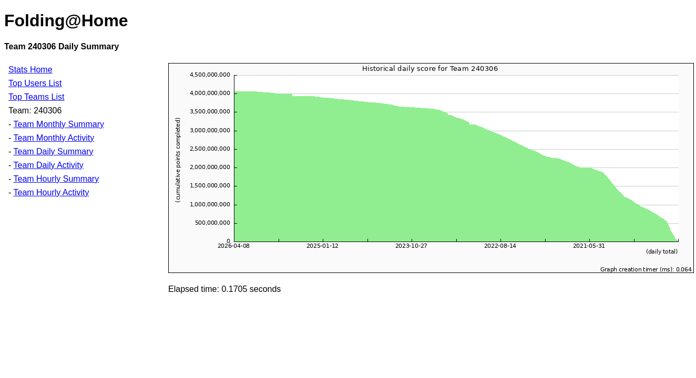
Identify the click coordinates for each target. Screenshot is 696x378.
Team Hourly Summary (56, 178)
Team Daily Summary (53, 151)
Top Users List (35, 83)
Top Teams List (36, 96)
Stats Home (30, 69)
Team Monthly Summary (58, 124)
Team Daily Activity (48, 165)
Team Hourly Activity (51, 192)
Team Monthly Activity (53, 137)
